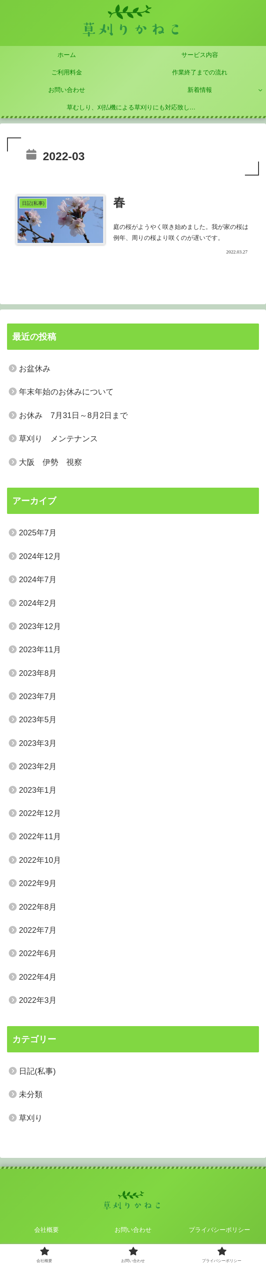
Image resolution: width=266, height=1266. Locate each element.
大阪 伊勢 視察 (50, 462)
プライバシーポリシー (219, 1229)
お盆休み (34, 368)
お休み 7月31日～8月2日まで (73, 415)
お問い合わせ (133, 1229)
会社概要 (46, 1229)
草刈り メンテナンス (58, 438)
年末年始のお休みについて (66, 391)
